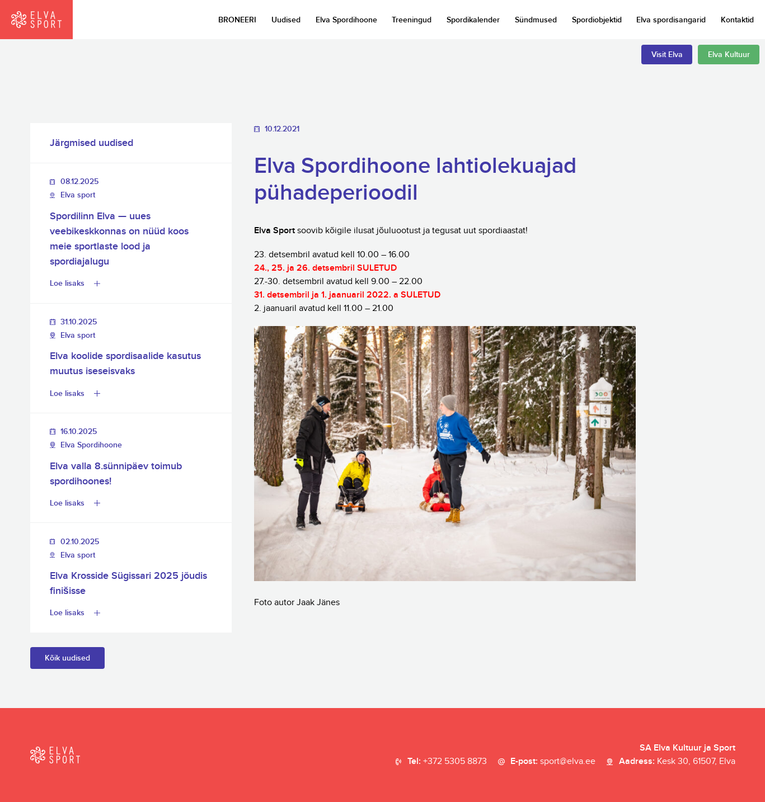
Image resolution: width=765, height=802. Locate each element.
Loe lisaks (67, 283)
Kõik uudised (67, 658)
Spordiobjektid (597, 20)
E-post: (552, 761)
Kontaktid (737, 20)
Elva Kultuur (729, 54)
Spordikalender (473, 20)
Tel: (447, 761)
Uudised (286, 20)
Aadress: (677, 761)
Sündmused (536, 20)
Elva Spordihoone (346, 20)
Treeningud (411, 20)
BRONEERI (237, 20)
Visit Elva (667, 54)
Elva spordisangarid (671, 20)
